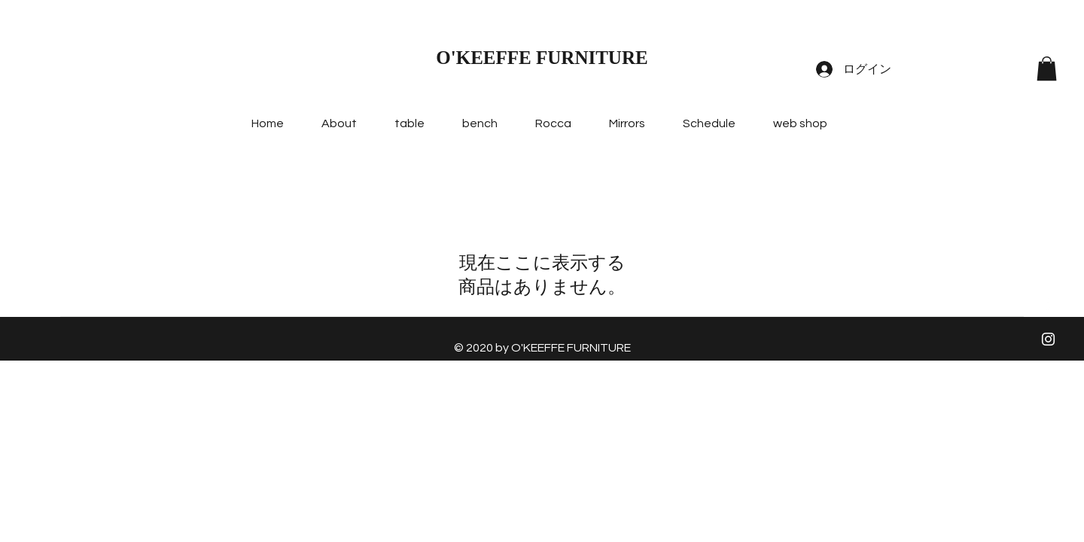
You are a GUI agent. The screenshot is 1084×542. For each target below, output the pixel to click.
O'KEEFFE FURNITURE (541, 57)
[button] (1047, 68)
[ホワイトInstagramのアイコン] (1048, 339)
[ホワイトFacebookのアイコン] (1048, 303)
